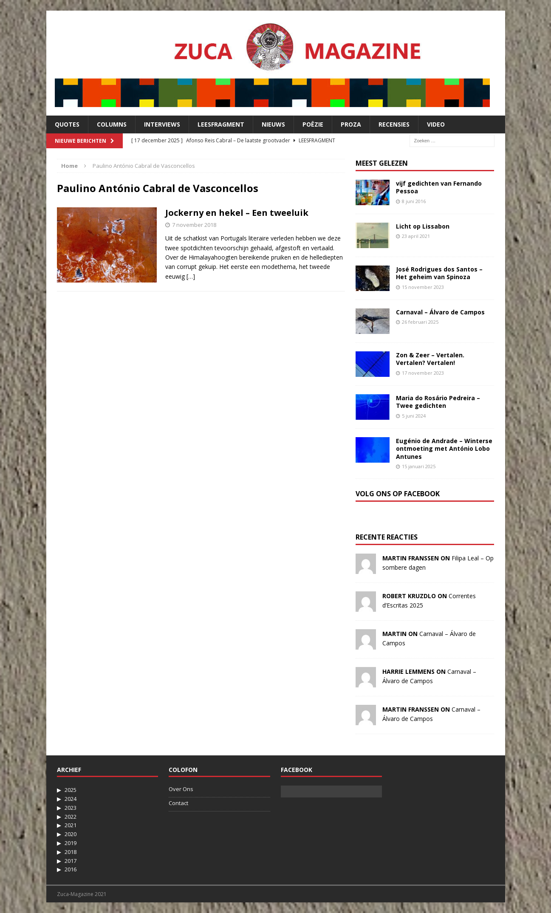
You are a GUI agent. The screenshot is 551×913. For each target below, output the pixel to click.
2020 (70, 834)
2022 (70, 816)
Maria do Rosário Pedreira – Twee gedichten (438, 402)
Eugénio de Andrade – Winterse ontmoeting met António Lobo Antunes (444, 448)
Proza (351, 124)
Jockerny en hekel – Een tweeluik (236, 212)
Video (436, 124)
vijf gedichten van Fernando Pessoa (439, 187)
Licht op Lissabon (422, 226)
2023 (70, 807)
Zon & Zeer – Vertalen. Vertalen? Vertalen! (430, 359)
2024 (70, 799)
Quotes (67, 124)
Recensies (394, 124)
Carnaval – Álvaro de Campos (440, 312)
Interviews (162, 124)
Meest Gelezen (382, 163)
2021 (70, 825)
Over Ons (181, 789)
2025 (70, 790)
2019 (70, 843)
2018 (70, 852)
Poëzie (312, 124)
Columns (112, 124)
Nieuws (273, 124)
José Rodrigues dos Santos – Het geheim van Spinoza (439, 273)
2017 (70, 861)
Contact (178, 803)
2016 (70, 869)
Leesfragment (221, 124)
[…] (190, 276)
